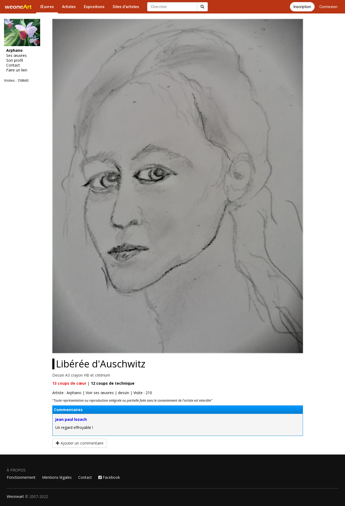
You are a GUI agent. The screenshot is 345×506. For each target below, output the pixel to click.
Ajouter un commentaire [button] (80, 443)
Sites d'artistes (126, 7)
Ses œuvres (16, 55)
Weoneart (15, 496)
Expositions (94, 7)
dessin (123, 392)
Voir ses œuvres (100, 392)
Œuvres (47, 7)
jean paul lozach (71, 419)
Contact (13, 65)
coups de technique (112, 383)
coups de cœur (69, 383)
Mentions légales (57, 477)
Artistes (69, 7)
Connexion (328, 7)
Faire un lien (16, 70)
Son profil (14, 60)
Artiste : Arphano (66, 392)
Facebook (109, 477)
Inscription (302, 7)
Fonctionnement (21, 477)
